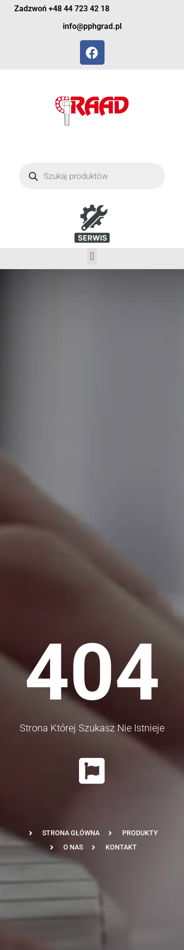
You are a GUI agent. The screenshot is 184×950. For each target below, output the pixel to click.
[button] (92, 256)
